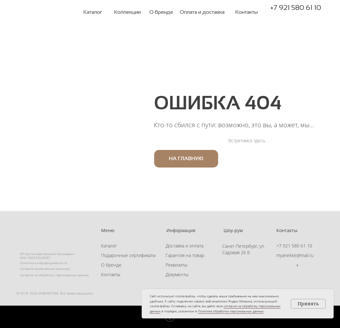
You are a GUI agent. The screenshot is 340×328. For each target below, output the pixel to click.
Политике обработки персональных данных (231, 311)
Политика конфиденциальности (43, 263)
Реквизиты (176, 265)
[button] (307, 16)
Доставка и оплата (184, 246)
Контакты (110, 274)
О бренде (111, 265)
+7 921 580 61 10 (295, 8)
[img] (45, 12)
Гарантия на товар (185, 255)
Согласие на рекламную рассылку (45, 268)
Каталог (109, 246)
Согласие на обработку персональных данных (54, 275)
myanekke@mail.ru (294, 255)
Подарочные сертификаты (128, 255)
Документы (177, 274)
